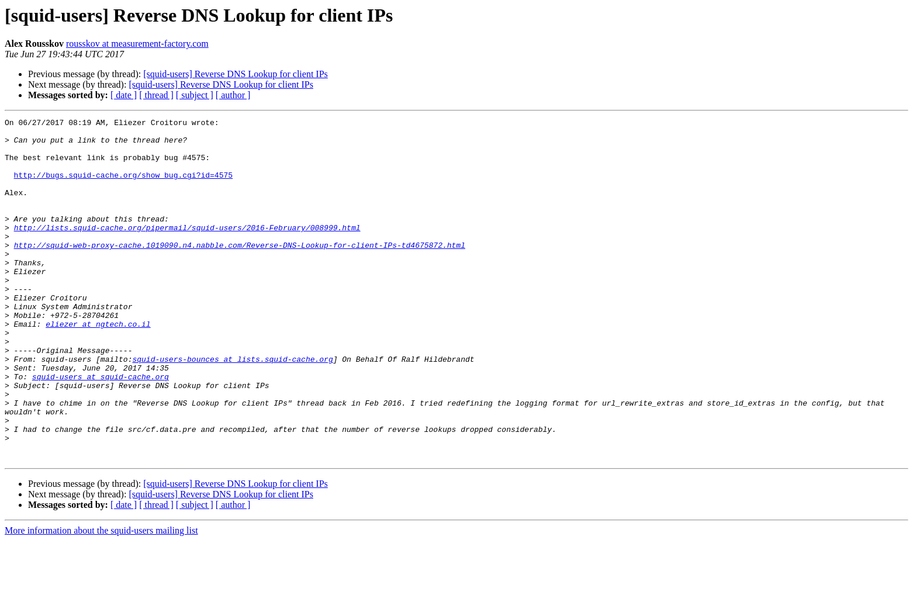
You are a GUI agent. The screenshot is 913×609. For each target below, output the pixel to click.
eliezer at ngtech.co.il (98, 366)
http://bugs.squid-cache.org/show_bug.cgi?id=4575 (123, 187)
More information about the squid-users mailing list (101, 599)
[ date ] (123, 95)
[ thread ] (156, 95)
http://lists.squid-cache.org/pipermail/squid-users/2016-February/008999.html (187, 250)
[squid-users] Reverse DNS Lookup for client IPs (235, 74)
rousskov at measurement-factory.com (137, 44)
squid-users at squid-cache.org (100, 429)
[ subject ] (194, 95)
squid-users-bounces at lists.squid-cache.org (232, 408)
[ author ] (233, 95)
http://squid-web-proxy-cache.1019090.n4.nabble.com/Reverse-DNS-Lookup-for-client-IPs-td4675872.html (239, 271)
